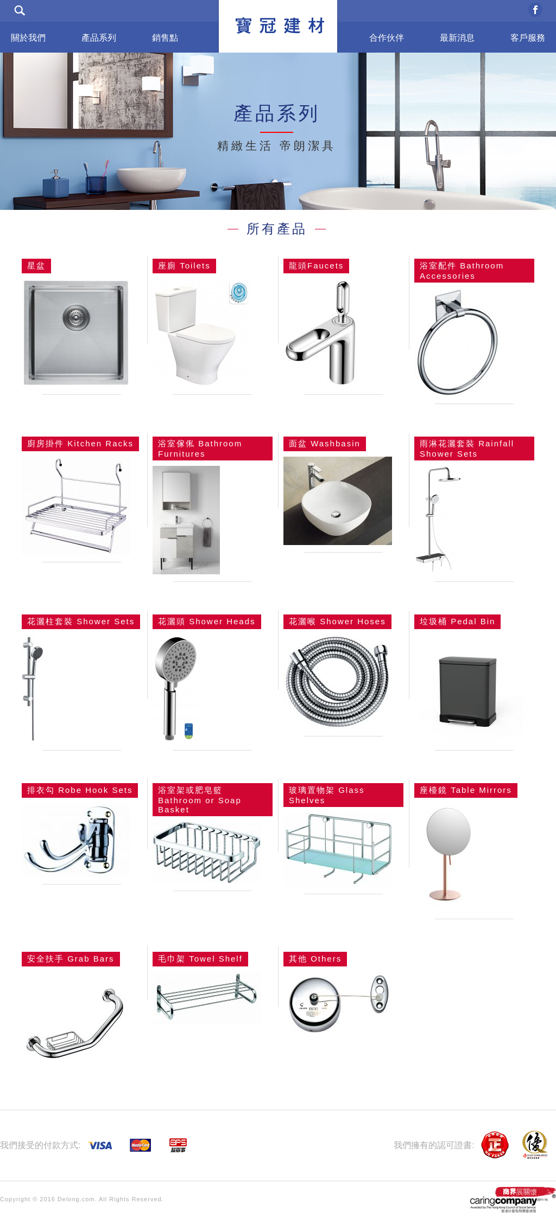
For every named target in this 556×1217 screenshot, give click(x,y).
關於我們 (28, 37)
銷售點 (165, 37)
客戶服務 (527, 37)
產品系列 (98, 37)
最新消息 (457, 37)
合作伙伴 (386, 37)
